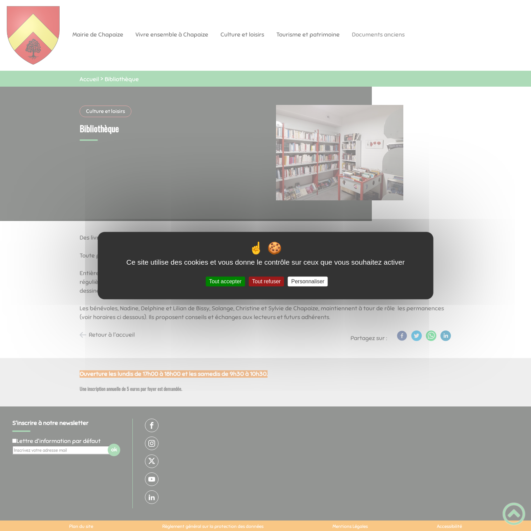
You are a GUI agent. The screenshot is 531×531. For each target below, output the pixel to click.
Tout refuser (266, 281)
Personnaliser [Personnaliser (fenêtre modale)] (307, 281)
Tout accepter (225, 281)
